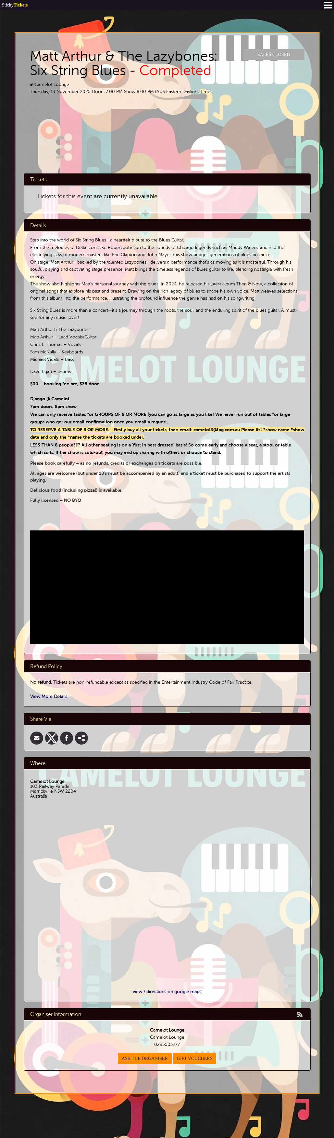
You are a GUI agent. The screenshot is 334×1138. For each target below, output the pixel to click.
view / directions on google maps (167, 991)
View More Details (48, 696)
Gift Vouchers (195, 1058)
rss (300, 1014)
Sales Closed (273, 54)
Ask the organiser (145, 1058)
